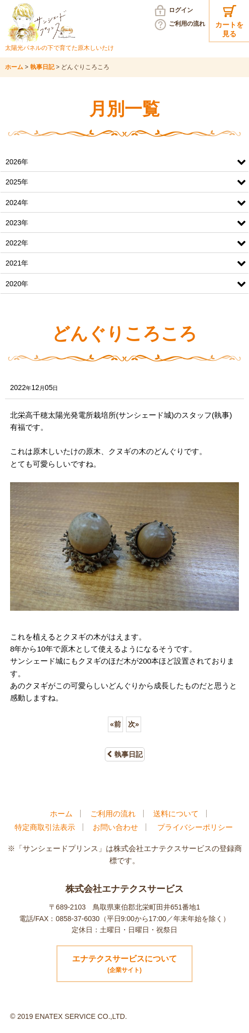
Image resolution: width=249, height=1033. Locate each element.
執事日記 (125, 754)
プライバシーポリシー (195, 827)
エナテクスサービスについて (124, 964)
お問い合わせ (115, 827)
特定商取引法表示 (45, 827)
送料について (176, 813)
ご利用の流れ (187, 23)
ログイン (181, 10)
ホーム (61, 813)
